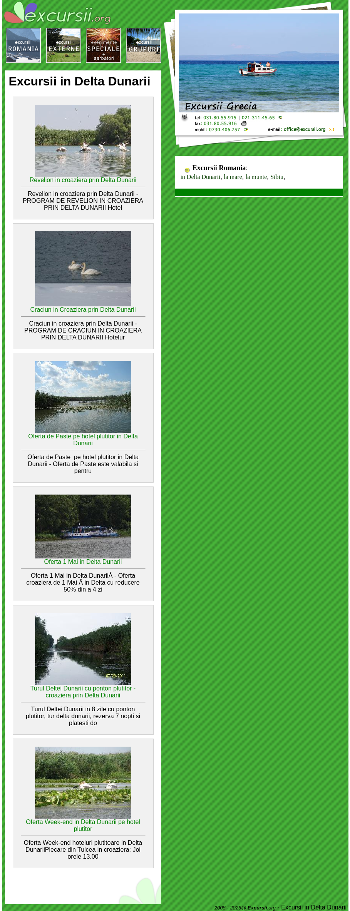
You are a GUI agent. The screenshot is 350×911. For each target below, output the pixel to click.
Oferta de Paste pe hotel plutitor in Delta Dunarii (83, 439)
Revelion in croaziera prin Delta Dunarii (83, 180)
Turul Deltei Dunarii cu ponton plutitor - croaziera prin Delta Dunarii (83, 692)
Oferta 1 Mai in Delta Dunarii (83, 561)
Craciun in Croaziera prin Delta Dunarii (83, 309)
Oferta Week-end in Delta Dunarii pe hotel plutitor (83, 825)
